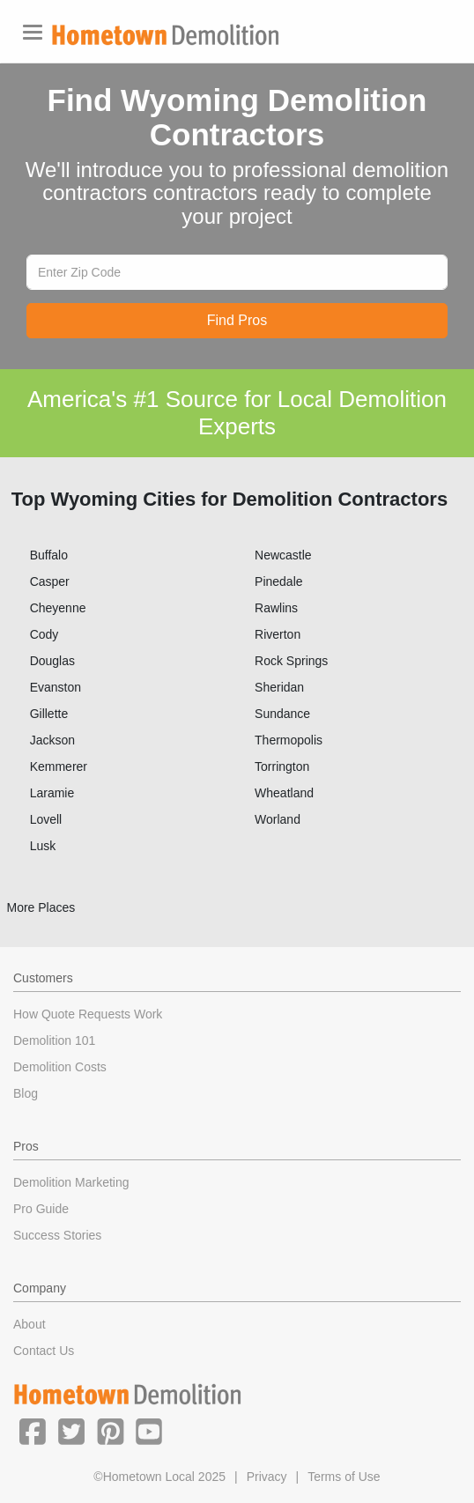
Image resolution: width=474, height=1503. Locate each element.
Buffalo (49, 555)
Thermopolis (288, 740)
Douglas (52, 661)
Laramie (52, 793)
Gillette (49, 714)
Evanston (55, 687)
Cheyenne (58, 608)
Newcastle (283, 555)
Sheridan (279, 687)
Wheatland (284, 793)
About (29, 1324)
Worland (277, 819)
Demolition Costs (60, 1067)
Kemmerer (58, 766)
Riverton (277, 634)
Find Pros (237, 320)
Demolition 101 (54, 1040)
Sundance (282, 714)
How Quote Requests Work (87, 1014)
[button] (33, 1431)
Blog (25, 1093)
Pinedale (279, 581)
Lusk (43, 846)
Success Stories (57, 1235)
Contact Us (43, 1351)
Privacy (267, 1477)
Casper (50, 581)
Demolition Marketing (71, 1182)
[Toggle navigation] (32, 32)
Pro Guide (41, 1209)
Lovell (46, 819)
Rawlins (276, 608)
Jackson (52, 740)
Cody (44, 634)
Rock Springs (291, 661)
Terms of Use (343, 1477)
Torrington (282, 766)
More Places (41, 907)
